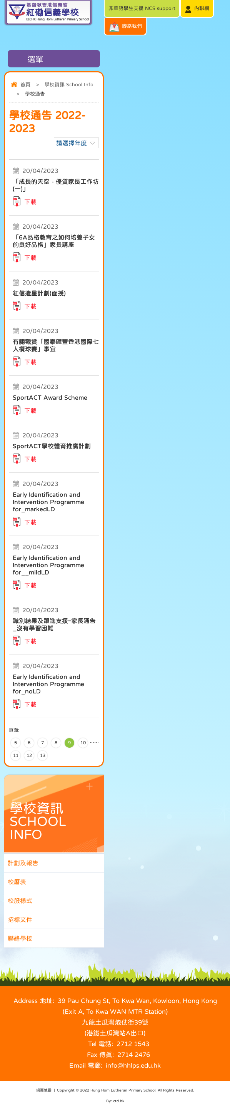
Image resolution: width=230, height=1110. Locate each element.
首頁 (25, 84)
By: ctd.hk (115, 1101)
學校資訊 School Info (69, 84)
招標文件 (20, 919)
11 (15, 755)
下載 (30, 202)
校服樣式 (20, 900)
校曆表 (17, 882)
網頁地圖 (44, 1090)
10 (83, 742)
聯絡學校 (20, 938)
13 (42, 755)
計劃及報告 (23, 863)
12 (29, 755)
